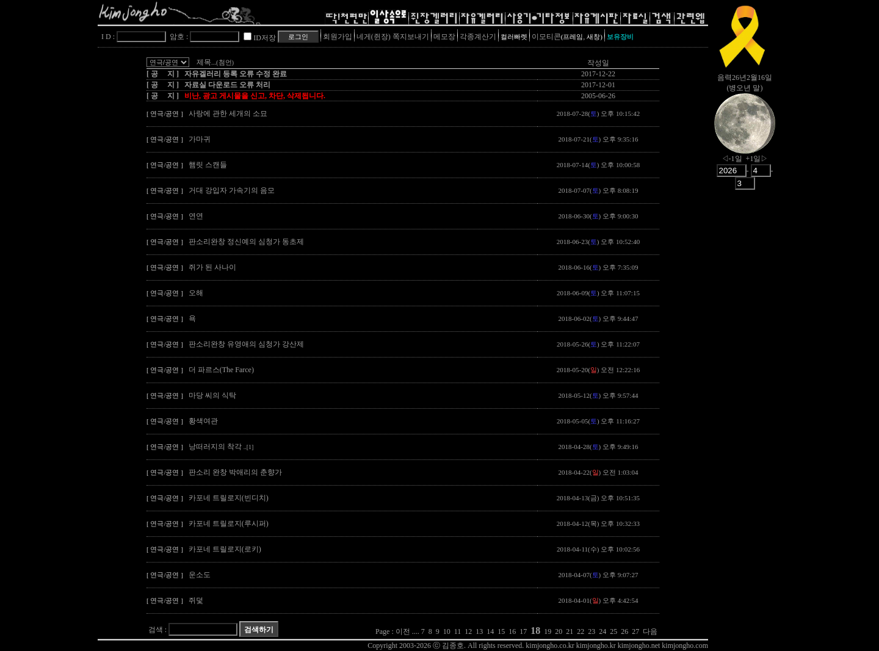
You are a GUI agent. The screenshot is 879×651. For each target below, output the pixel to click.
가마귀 (200, 139)
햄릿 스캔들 (208, 164)
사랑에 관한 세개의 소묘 (228, 113)
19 (547, 631)
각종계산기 (478, 36)
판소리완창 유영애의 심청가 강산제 (246, 344)
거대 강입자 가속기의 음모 (232, 190)
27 (635, 631)
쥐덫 (196, 600)
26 (624, 631)
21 (569, 631)
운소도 (200, 574)
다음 (650, 631)
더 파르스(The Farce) (221, 369)
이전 (403, 631)
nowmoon (744, 134)
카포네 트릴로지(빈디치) (229, 498)
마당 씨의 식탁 (212, 395)
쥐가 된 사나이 (212, 267)
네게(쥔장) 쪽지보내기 (392, 36)
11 (457, 631)
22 (580, 631)
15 (501, 631)
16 (512, 631)
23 (591, 631)
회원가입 (337, 36)
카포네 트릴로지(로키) (225, 549)
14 (490, 631)
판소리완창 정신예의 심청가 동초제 (246, 241)
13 (479, 631)
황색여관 (203, 421)
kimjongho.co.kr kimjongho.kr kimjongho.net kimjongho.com (617, 645)
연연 (196, 216)
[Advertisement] (744, 387)
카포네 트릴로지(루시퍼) (229, 523)
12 (468, 631)
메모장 (444, 36)
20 (558, 631)
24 (602, 631)
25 (613, 631)
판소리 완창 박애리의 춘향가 (235, 472)
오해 (196, 293)
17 (523, 631)
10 (446, 631)
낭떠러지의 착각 (221, 446)
